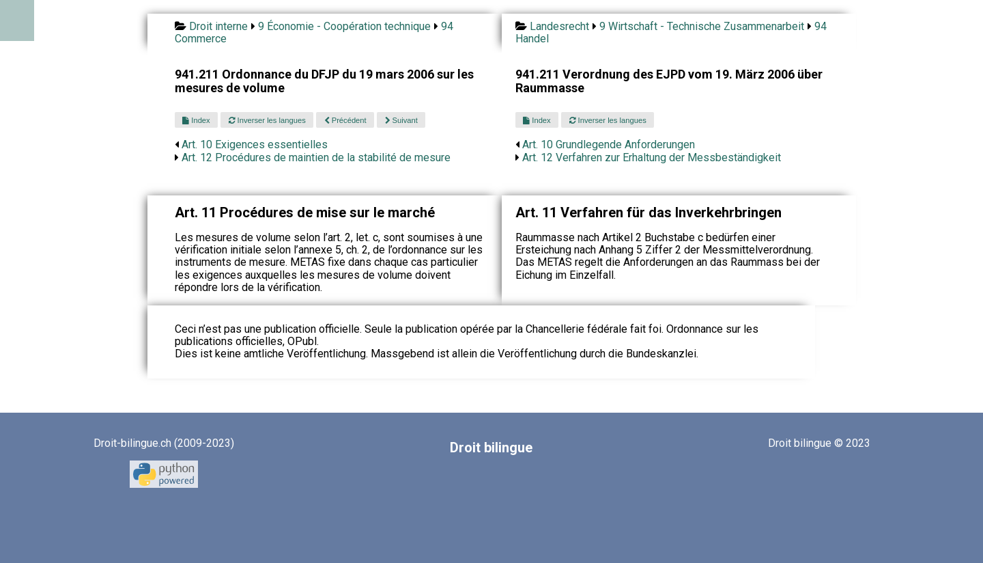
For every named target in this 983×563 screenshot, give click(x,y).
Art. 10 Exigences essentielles (255, 144)
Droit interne (218, 26)
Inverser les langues (267, 120)
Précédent (345, 120)
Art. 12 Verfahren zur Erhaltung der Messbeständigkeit (651, 157)
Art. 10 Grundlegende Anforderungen (608, 144)
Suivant (401, 120)
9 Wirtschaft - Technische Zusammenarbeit (701, 26)
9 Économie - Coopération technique (344, 26)
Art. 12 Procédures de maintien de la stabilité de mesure (316, 157)
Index (196, 120)
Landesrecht (559, 26)
